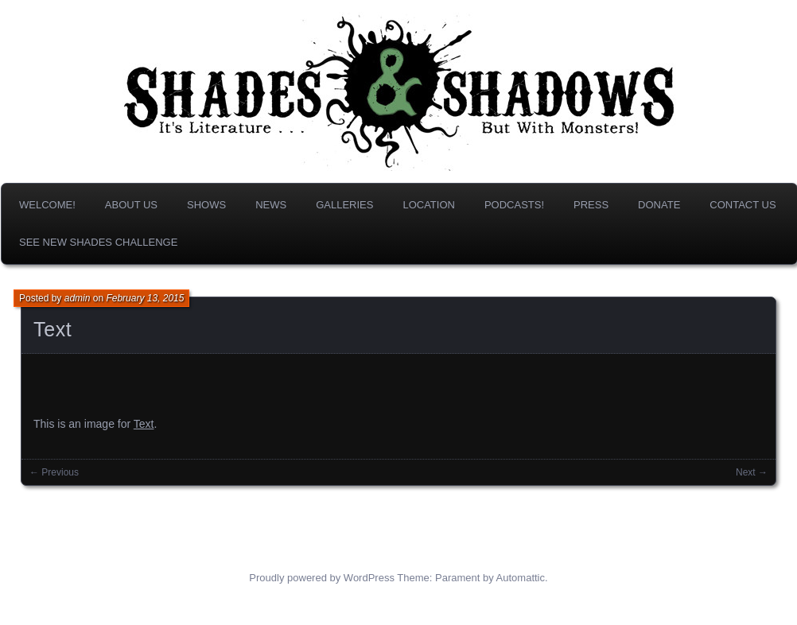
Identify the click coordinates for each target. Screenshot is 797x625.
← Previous (54, 472)
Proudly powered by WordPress (322, 578)
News (270, 205)
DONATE (659, 205)
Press (590, 205)
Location (428, 205)
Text (52, 329)
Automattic (520, 578)
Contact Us (743, 205)
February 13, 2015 (145, 298)
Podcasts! (514, 205)
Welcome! (47, 205)
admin (77, 298)
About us (131, 205)
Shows (206, 205)
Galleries (344, 205)
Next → (752, 472)
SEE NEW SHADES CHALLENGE (98, 242)
